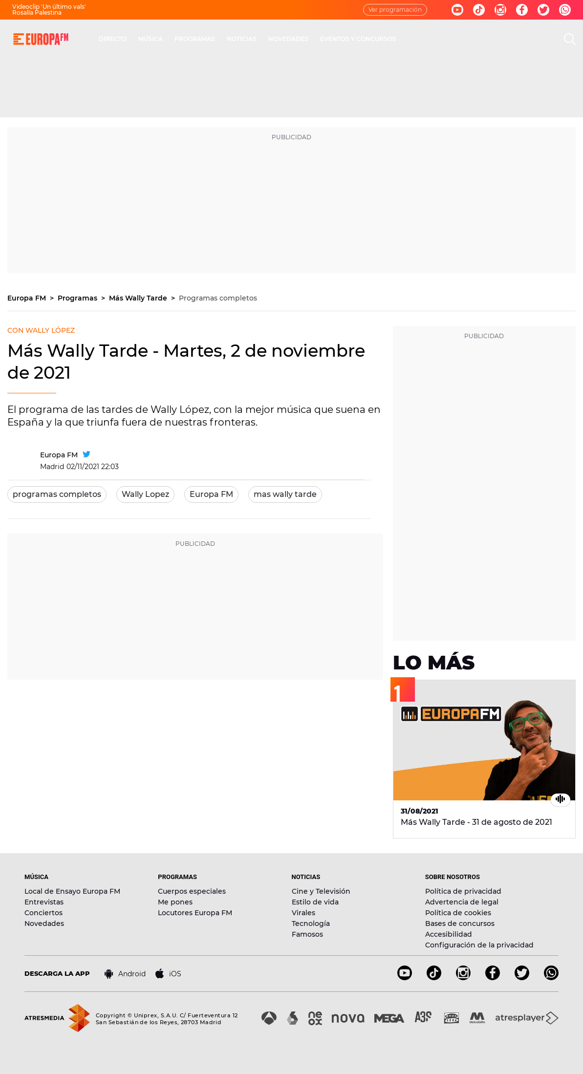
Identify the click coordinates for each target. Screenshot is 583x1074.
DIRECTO (113, 39)
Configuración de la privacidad (479, 945)
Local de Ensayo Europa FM (72, 891)
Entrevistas (44, 902)
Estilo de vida (315, 902)
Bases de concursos (460, 923)
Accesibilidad (448, 934)
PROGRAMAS (194, 39)
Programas (78, 298)
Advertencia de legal (461, 902)
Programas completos (218, 298)
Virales (303, 912)
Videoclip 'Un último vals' (49, 6)
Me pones (175, 902)
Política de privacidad (463, 891)
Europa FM (27, 298)
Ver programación (395, 9)
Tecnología (311, 923)
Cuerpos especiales (192, 891)
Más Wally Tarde (139, 298)
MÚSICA (150, 39)
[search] (570, 39)
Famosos (307, 934)
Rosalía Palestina (37, 12)
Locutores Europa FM (195, 912)
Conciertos (43, 912)
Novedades (44, 923)
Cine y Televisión (321, 891)
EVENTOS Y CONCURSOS (358, 39)
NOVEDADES (288, 39)
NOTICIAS (242, 39)
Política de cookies (458, 912)
